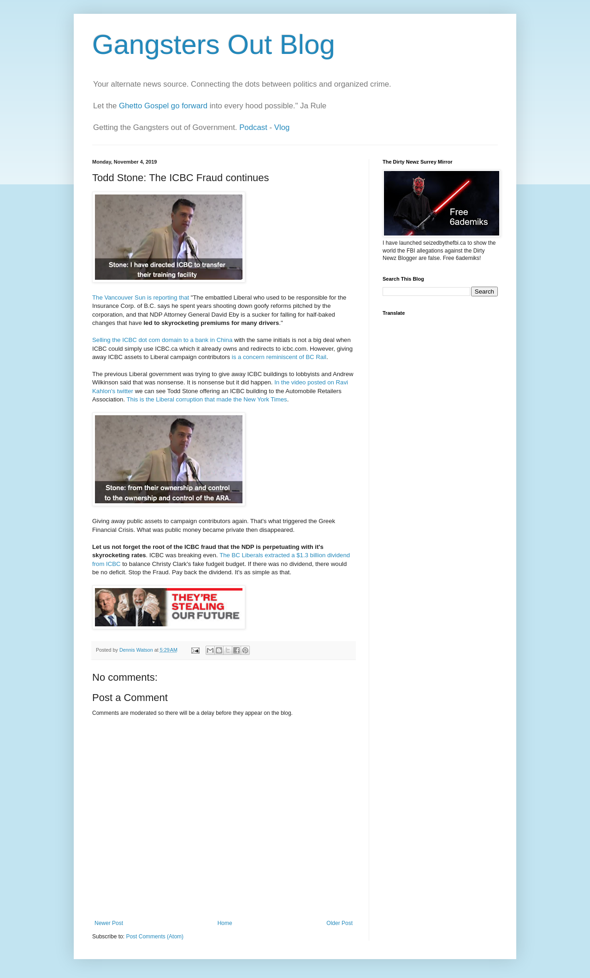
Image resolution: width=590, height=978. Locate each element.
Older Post (339, 923)
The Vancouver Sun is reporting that (140, 297)
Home (225, 923)
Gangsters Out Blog (213, 44)
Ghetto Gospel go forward (163, 105)
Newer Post (108, 923)
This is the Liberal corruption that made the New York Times (207, 399)
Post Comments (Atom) (154, 936)
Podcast (253, 127)
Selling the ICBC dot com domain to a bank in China (162, 339)
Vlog (282, 127)
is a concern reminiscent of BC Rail (279, 356)
